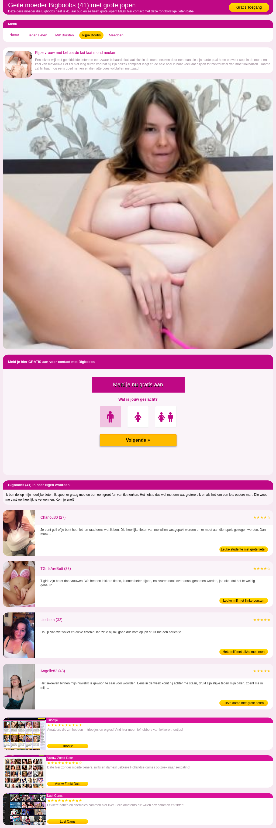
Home (14, 35)
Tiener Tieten (37, 35)
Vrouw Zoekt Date (68, 784)
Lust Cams (67, 821)
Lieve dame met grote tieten (244, 703)
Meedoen (116, 35)
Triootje (67, 746)
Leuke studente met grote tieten (244, 549)
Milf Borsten (64, 35)
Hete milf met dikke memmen (243, 652)
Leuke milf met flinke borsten (243, 600)
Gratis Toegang (249, 7)
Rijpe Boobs (91, 35)
